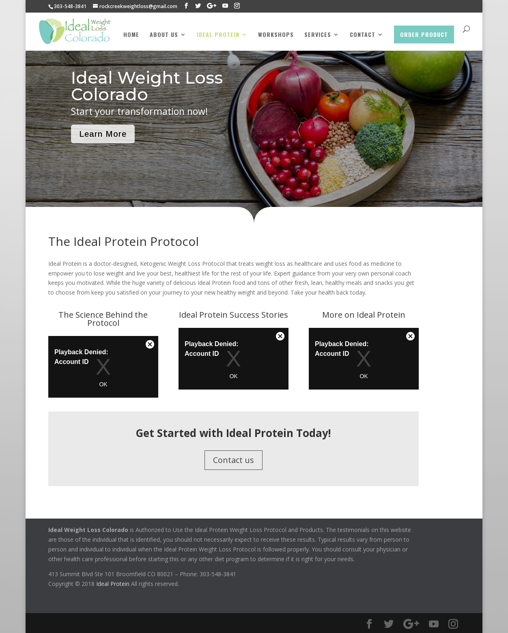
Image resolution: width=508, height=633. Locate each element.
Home (131, 35)
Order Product (424, 34)
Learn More (103, 133)
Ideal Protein (218, 35)
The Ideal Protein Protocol (123, 241)
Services (317, 35)
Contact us (233, 459)
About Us (164, 35)
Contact (362, 35)
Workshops (276, 35)
